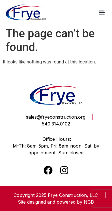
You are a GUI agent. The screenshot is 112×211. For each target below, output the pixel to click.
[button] (101, 12)
